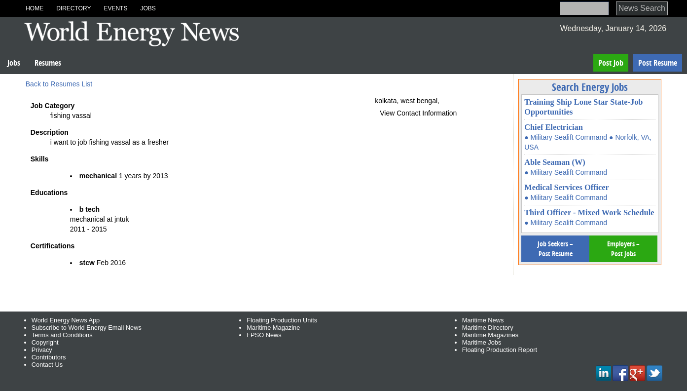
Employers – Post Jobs (623, 248)
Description (50, 132)
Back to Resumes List (59, 84)
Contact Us (47, 364)
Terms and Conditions (62, 335)
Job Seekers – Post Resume (555, 248)
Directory (73, 8)
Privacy (42, 349)
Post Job (610, 62)
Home (34, 8)
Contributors (49, 357)
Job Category (52, 106)
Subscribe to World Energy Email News (87, 327)
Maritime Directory (487, 327)
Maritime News (483, 320)
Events (115, 8)
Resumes (48, 62)
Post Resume (657, 62)
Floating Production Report (499, 349)
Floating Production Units (282, 320)
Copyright (45, 342)
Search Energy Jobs (590, 87)
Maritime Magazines (490, 335)
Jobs (147, 8)
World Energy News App (66, 320)
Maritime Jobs (482, 342)
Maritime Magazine (273, 327)
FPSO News (264, 335)
